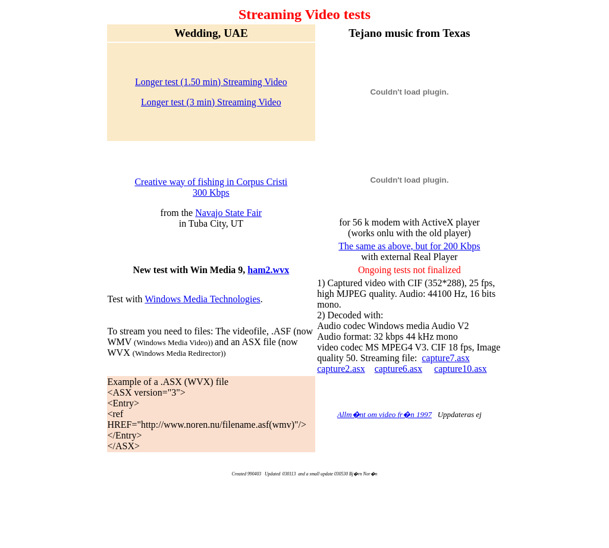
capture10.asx (460, 369)
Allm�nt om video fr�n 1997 (384, 414)
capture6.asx (398, 369)
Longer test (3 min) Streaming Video (211, 102)
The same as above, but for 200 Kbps (409, 246)
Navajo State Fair (228, 213)
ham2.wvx (268, 270)
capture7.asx (445, 358)
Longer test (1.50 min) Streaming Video (211, 82)
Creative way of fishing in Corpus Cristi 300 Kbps (210, 187)
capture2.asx (341, 369)
